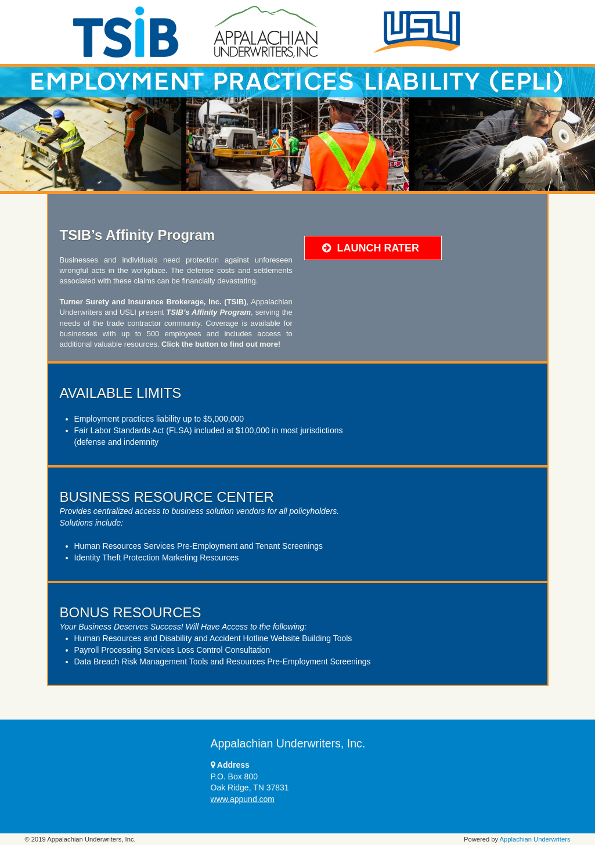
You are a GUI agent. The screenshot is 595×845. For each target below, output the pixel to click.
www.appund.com (243, 799)
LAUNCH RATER (370, 248)
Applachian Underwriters (535, 839)
